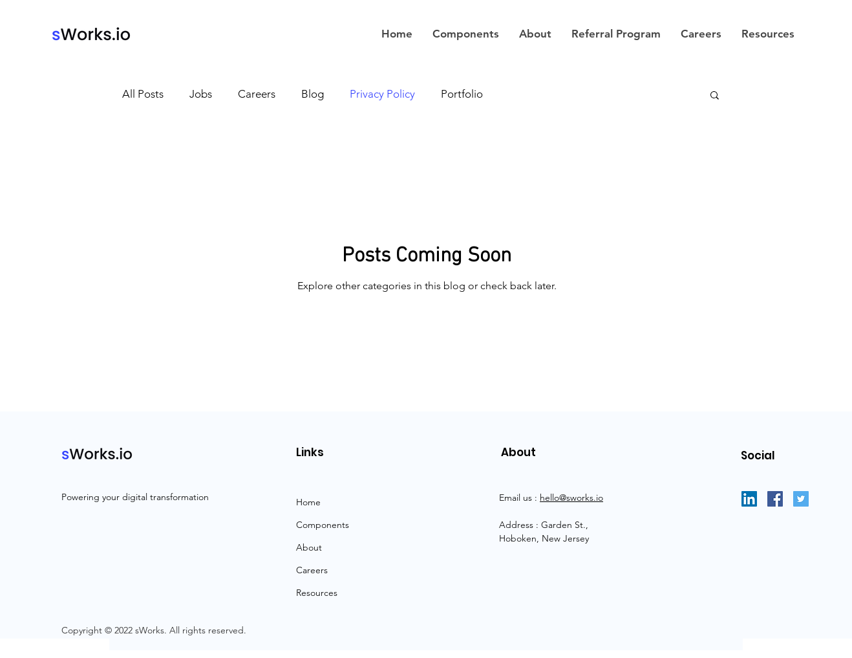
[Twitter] (801, 499)
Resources (316, 592)
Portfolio (462, 93)
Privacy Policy (382, 93)
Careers (256, 93)
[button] (714, 96)
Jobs (200, 93)
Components (322, 525)
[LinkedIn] (749, 499)
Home (308, 502)
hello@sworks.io (571, 497)
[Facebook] (775, 499)
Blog (312, 93)
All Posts (143, 93)
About (309, 547)
